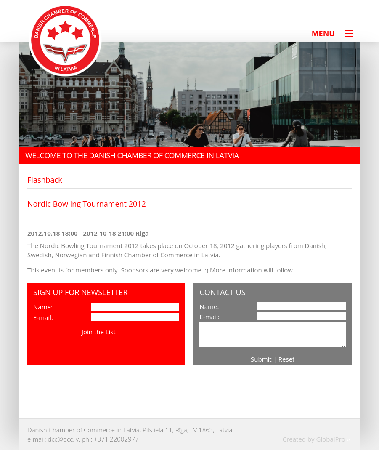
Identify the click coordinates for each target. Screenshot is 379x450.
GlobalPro (330, 439)
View (124, 332)
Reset (286, 359)
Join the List (99, 332)
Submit (261, 359)
